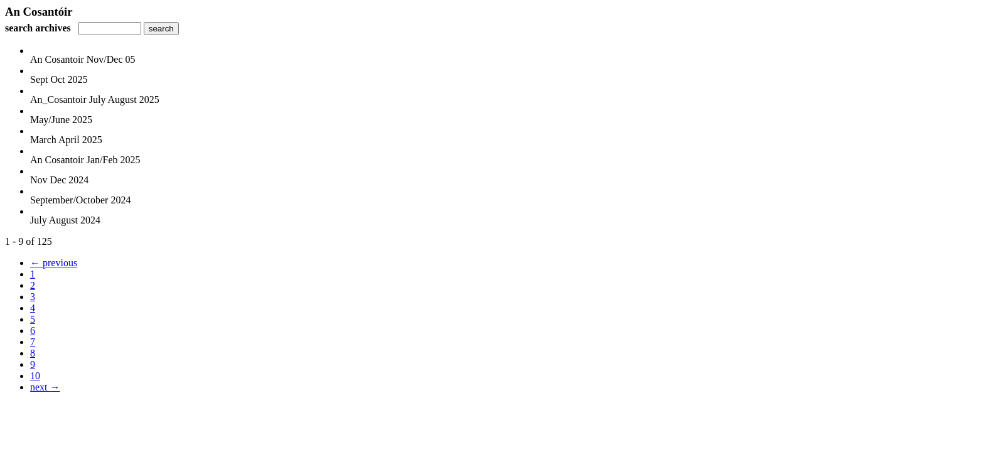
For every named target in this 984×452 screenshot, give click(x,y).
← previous (53, 262)
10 (35, 375)
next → (45, 387)
